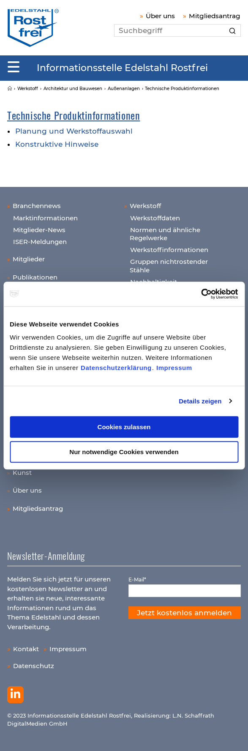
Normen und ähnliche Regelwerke (165, 234)
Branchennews (37, 206)
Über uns (160, 16)
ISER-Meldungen (40, 242)
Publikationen (35, 277)
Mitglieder (29, 259)
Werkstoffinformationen (169, 250)
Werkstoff (145, 206)
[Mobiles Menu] (13, 67)
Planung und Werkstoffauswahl (74, 131)
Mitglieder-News (39, 230)
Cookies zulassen (124, 426)
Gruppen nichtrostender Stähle (169, 266)
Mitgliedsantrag (214, 16)
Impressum (174, 367)
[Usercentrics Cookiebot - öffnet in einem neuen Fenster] (201, 294)
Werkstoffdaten (155, 218)
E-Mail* (137, 579)
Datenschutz (33, 666)
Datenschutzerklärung (116, 367)
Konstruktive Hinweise (56, 144)
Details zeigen (200, 401)
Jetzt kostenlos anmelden (184, 612)
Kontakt (26, 649)
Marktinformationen (45, 218)
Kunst (22, 473)
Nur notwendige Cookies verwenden (123, 451)
